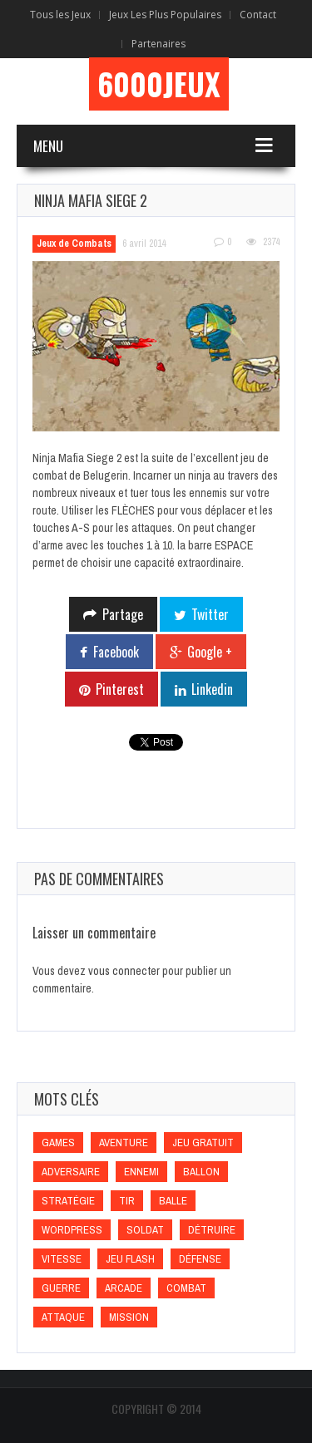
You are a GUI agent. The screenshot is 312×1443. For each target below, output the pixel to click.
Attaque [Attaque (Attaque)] (63, 1317)
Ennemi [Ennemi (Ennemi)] (141, 1172)
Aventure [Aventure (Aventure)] (123, 1142)
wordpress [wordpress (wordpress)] (72, 1230)
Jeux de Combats (74, 243)
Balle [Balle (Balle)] (173, 1201)
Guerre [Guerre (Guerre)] (61, 1288)
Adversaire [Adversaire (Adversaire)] (71, 1172)
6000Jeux (158, 84)
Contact (258, 14)
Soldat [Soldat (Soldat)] (145, 1230)
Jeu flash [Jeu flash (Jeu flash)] (130, 1259)
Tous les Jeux (60, 14)
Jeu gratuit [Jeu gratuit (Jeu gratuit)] (203, 1142)
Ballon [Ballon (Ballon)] (201, 1172)
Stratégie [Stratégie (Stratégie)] (68, 1201)
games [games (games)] (58, 1142)
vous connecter (124, 970)
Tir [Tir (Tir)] (127, 1201)
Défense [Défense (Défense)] (200, 1259)
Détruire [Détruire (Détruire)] (211, 1230)
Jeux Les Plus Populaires (165, 14)
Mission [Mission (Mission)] (129, 1317)
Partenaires (158, 44)
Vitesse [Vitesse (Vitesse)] (62, 1259)
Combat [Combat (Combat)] (186, 1288)
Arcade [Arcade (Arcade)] (123, 1288)
